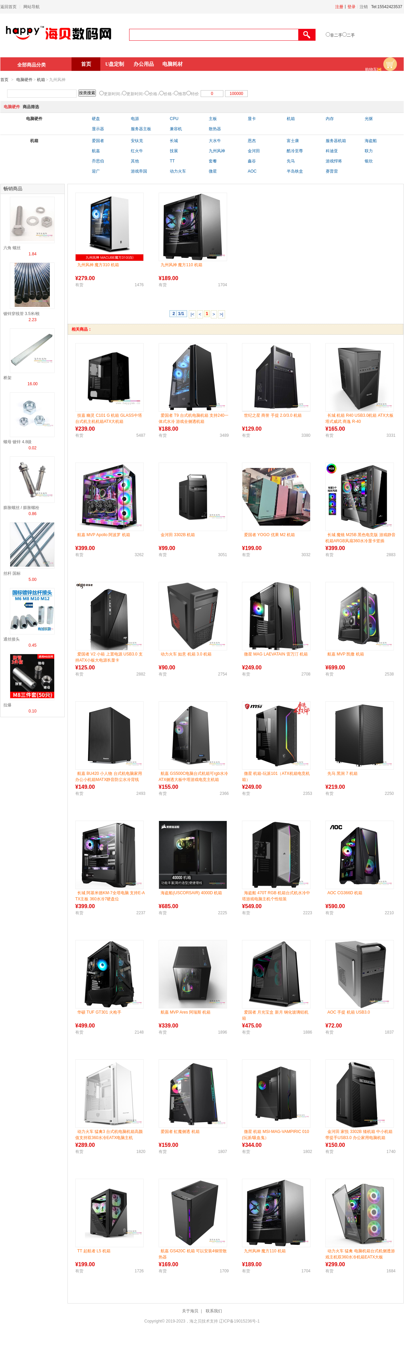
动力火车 (178, 171)
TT (172, 161)
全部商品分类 (31, 64)
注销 (364, 6)
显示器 (98, 128)
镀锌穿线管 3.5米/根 (21, 313)
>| (221, 314)
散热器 (215, 128)
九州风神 (217, 151)
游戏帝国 (139, 171)
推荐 (182, 94)
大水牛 (215, 140)
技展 (174, 151)
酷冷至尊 (295, 151)
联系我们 (214, 1311)
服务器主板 (141, 128)
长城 (174, 140)
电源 (135, 118)
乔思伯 (98, 161)
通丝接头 (11, 639)
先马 (291, 161)
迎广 (96, 171)
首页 (86, 64)
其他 (135, 161)
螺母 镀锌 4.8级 (17, 441)
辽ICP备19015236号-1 (239, 1321)
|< (192, 314)
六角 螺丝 (12, 248)
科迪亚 (332, 151)
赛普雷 (332, 171)
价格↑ (169, 94)
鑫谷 (252, 161)
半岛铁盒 (295, 171)
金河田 (254, 151)
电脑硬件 (24, 79)
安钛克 (137, 140)
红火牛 (137, 151)
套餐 (213, 161)
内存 (330, 118)
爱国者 (98, 140)
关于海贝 (190, 1311)
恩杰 (252, 140)
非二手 (336, 35)
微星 (213, 171)
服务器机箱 (336, 140)
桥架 (7, 377)
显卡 (252, 118)
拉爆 (7, 705)
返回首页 (8, 6)
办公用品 (144, 64)
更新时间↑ (135, 94)
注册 (339, 6)
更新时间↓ (113, 94)
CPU (174, 118)
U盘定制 (114, 64)
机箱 (41, 79)
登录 (351, 6)
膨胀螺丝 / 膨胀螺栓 (21, 507)
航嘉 (96, 151)
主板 (213, 118)
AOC (252, 171)
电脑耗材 (172, 64)
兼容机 (176, 128)
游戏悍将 (334, 161)
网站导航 (31, 6)
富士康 (293, 140)
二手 (351, 35)
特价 (195, 94)
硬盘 (96, 118)
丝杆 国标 (12, 573)
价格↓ (154, 94)
